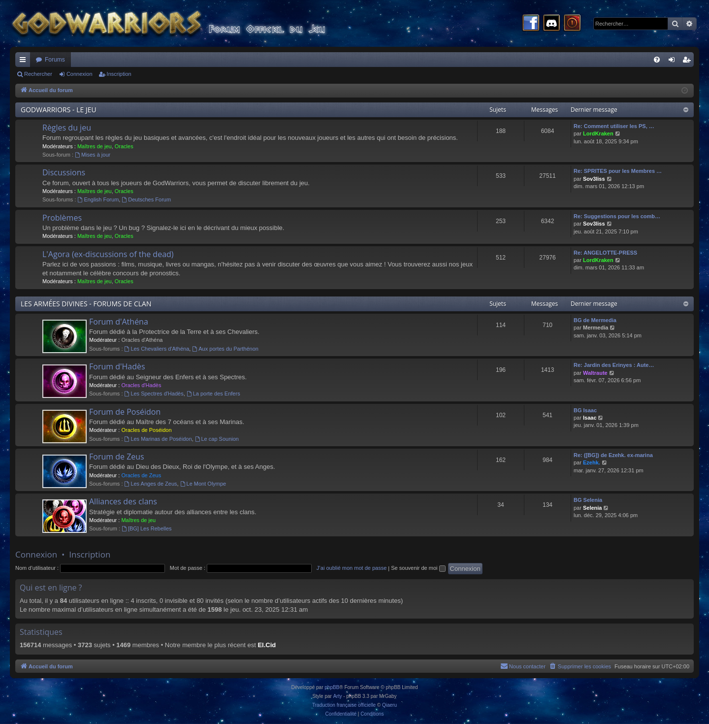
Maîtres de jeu (94, 146)
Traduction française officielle (344, 705)
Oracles (124, 146)
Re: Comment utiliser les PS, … (614, 126)
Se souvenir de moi (418, 568)
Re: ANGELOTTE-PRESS (605, 253)
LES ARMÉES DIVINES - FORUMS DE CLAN (86, 303)
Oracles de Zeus (141, 475)
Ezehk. (591, 462)
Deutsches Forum (146, 199)
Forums (55, 59)
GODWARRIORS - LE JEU (59, 109)
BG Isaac (585, 410)
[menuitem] (656, 59)
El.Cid (267, 645)
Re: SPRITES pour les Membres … (618, 171)
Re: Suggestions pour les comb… (617, 216)
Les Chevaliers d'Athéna (157, 349)
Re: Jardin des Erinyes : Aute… (614, 365)
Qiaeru (389, 705)
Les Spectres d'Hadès (154, 393)
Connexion (79, 74)
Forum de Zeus (116, 456)
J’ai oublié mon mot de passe (352, 568)
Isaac (590, 418)
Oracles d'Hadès (141, 385)
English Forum (98, 199)
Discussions (63, 172)
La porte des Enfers (213, 393)
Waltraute (595, 373)
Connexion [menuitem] (674, 61)
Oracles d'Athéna (141, 340)
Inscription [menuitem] (688, 61)
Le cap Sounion (217, 439)
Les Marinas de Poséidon (158, 439)
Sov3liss (594, 179)
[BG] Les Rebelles (147, 528)
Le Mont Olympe (203, 484)
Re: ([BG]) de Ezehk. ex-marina (613, 455)
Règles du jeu (66, 127)
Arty (337, 696)
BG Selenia (588, 500)
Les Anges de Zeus (151, 484)
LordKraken (598, 133)
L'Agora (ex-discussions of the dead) (108, 254)
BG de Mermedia (595, 320)
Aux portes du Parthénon (225, 349)
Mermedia (595, 327)
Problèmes (62, 217)
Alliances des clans (123, 501)
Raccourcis (24, 61)
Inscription (119, 74)
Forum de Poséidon (125, 411)
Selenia (592, 508)
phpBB (331, 687)
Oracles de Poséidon (146, 430)
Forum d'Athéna (118, 321)
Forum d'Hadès (117, 366)
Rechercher (38, 74)
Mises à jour (92, 155)
